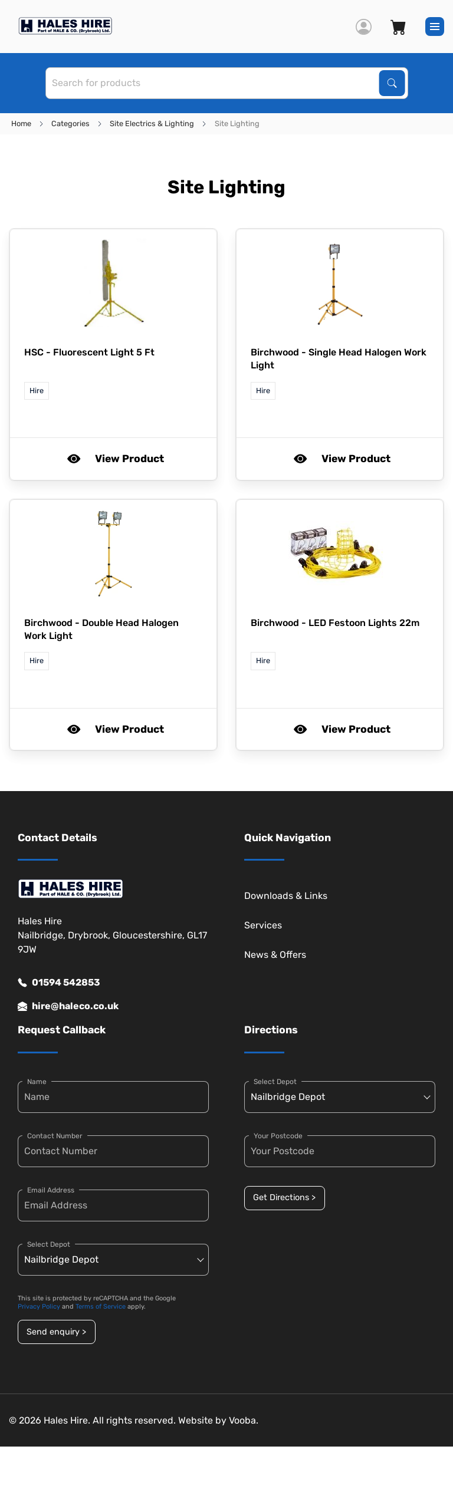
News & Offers (275, 954)
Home (21, 123)
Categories (70, 123)
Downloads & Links (285, 895)
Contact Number (55, 1136)
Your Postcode (278, 1136)
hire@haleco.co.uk (68, 1006)
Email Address (50, 1190)
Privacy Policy (39, 1306)
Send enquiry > (56, 1332)
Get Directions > (284, 1197)
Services (263, 925)
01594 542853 (59, 983)
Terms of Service (101, 1306)
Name (37, 1082)
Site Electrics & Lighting (152, 123)
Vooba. (243, 1420)
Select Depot (48, 1244)
